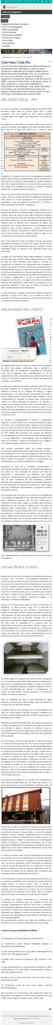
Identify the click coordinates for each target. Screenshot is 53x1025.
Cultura (19, 57)
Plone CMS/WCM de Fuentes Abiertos (15, 1016)
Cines (24, 57)
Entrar (33, 1)
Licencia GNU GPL (34, 1018)
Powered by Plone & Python (26, 1023)
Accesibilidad (19, 1)
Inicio (14, 57)
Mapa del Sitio (9, 1)
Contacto (27, 1)
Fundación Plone (44, 1016)
